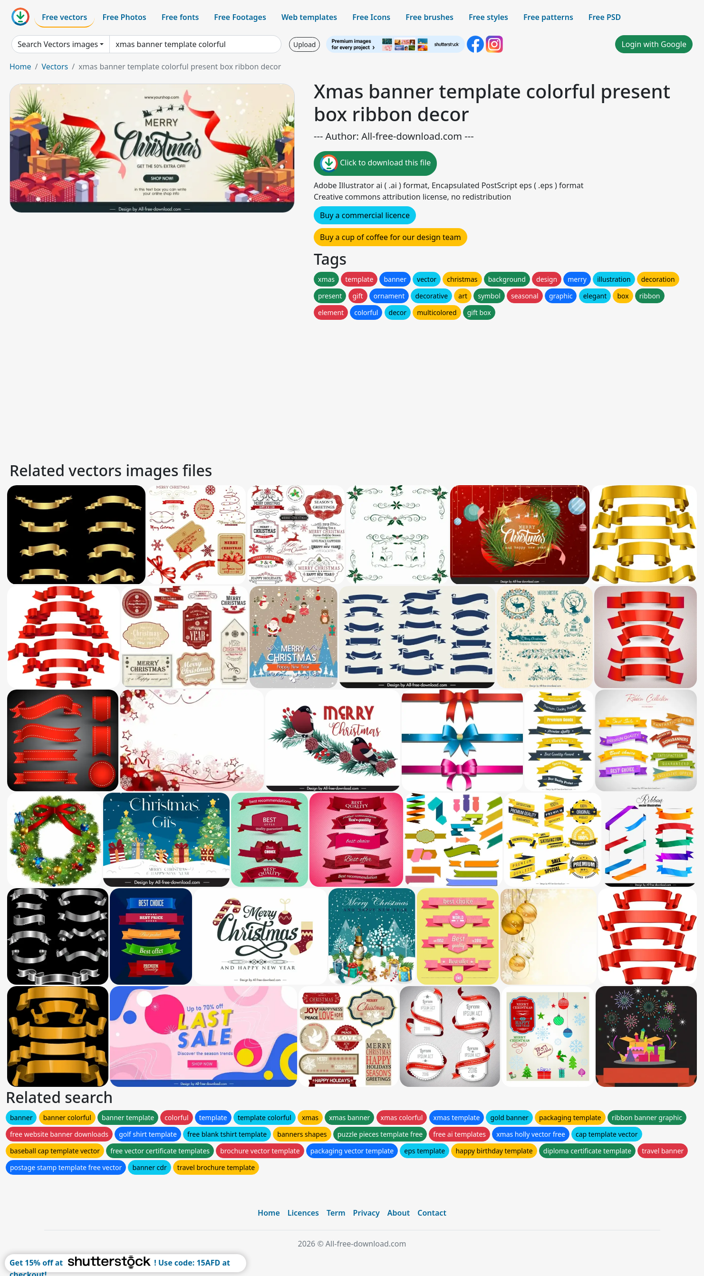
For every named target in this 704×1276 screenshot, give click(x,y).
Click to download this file (375, 163)
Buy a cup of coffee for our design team (390, 237)
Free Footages (240, 17)
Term (336, 1213)
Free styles (488, 17)
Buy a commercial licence (365, 215)
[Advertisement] (294, 388)
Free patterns (548, 17)
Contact (431, 1213)
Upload (304, 44)
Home (20, 66)
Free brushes (429, 17)
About (398, 1213)
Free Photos (124, 17)
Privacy (366, 1213)
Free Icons (371, 17)
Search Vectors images (58, 44)
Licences (303, 1213)
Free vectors (64, 17)
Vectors (54, 66)
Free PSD (604, 17)
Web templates (309, 17)
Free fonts (180, 17)
